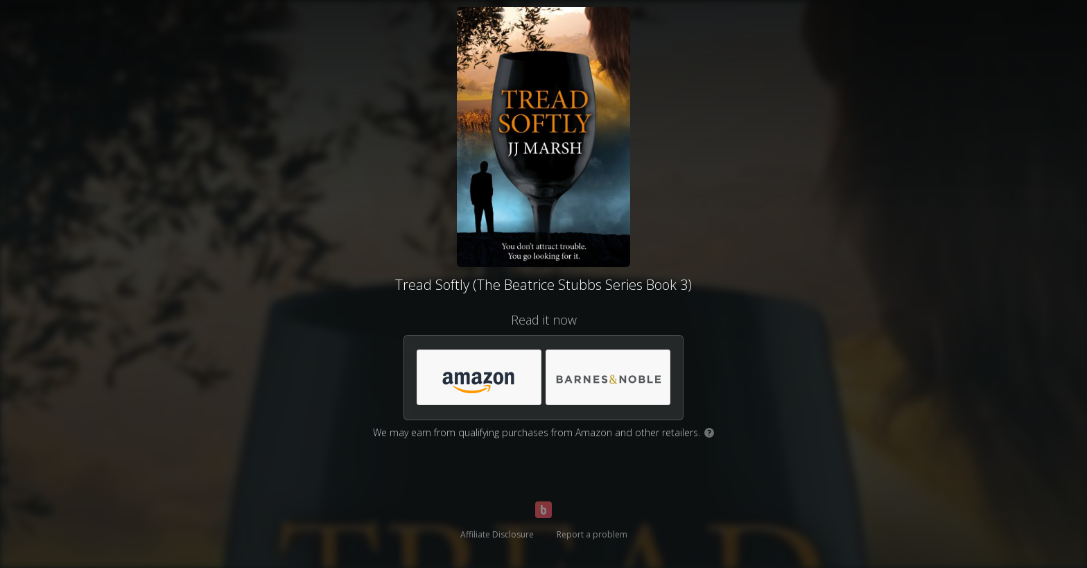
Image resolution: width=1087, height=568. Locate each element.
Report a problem (592, 534)
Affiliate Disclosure (497, 534)
